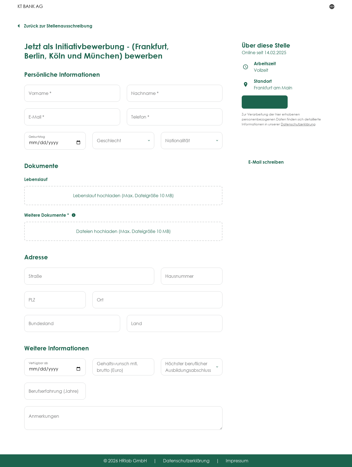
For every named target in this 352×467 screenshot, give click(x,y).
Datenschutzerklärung (298, 124)
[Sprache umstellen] (331, 6)
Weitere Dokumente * (50, 215)
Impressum (237, 460)
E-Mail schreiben (266, 161)
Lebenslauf (35, 179)
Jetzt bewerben (264, 102)
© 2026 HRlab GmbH (125, 460)
